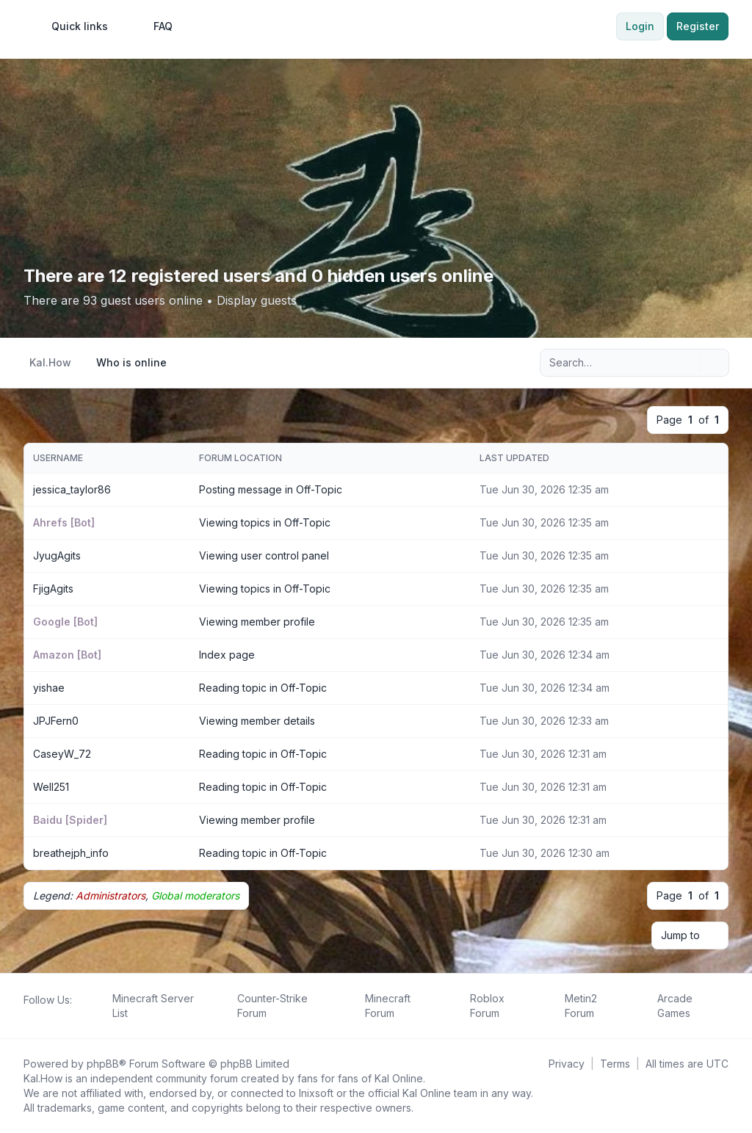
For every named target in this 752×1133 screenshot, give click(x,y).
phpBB (103, 1063)
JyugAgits (57, 555)
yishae (49, 687)
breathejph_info (71, 853)
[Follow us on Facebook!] (26, 1016)
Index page (227, 654)
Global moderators (195, 895)
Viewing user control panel (264, 555)
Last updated (514, 457)
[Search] (687, 362)
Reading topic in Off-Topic (263, 687)
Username (58, 457)
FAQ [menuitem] (153, 26)
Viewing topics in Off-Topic (264, 522)
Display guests (257, 300)
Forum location (240, 457)
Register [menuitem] (697, 26)
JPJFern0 (56, 720)
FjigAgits (53, 588)
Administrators (110, 895)
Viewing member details (257, 720)
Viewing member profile (257, 621)
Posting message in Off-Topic (270, 489)
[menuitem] (73, 26)
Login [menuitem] (640, 26)
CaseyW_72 (62, 754)
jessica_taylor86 (72, 489)
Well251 (51, 787)
